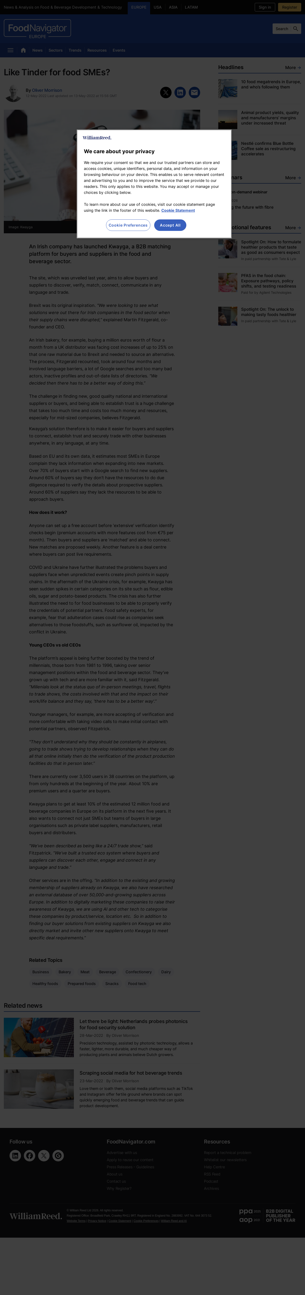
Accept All (170, 225)
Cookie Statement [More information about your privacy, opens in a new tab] (178, 210)
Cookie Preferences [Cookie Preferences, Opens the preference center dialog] (128, 225)
